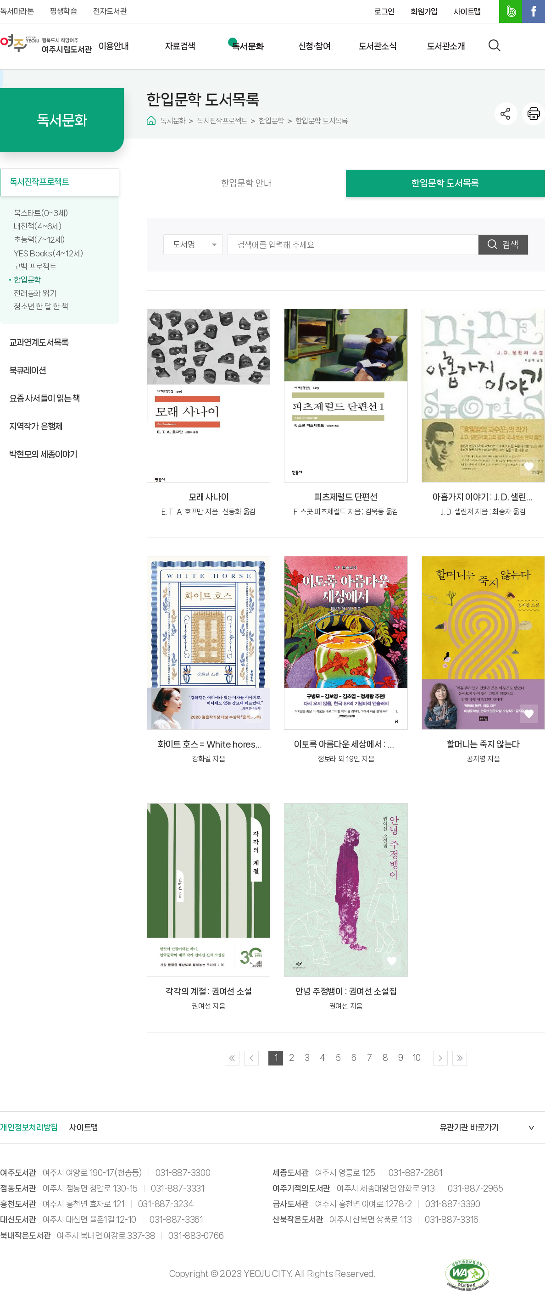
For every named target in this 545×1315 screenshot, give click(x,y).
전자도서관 (110, 11)
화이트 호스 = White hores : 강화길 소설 (209, 745)
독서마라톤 (17, 11)
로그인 (384, 11)
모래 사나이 (209, 497)
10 (416, 1058)
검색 (510, 245)
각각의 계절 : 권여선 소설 (208, 991)
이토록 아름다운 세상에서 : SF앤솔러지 (346, 745)
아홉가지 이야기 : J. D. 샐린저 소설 (483, 498)
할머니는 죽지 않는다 (483, 744)
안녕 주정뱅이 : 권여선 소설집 (346, 991)
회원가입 (424, 11)
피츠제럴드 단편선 (346, 497)
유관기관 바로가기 (469, 1127)
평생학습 (63, 11)
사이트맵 (467, 11)
